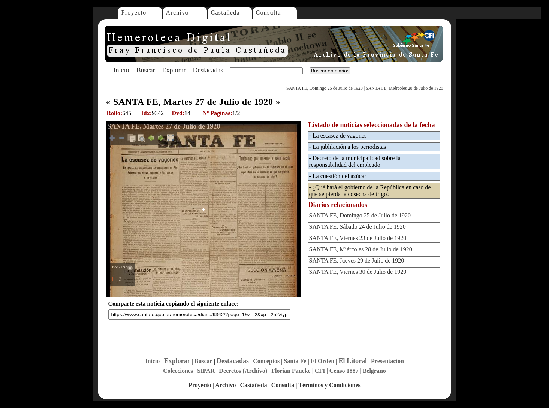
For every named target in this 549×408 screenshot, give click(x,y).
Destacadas (208, 70)
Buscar (145, 70)
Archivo (177, 12)
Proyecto (134, 12)
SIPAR (206, 371)
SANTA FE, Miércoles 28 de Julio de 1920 (404, 88)
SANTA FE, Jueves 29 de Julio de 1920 (356, 260)
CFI (320, 371)
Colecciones (178, 371)
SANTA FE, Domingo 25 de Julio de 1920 (324, 88)
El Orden (323, 361)
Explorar (173, 70)
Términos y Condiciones (329, 385)
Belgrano (374, 371)
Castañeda (225, 12)
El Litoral (352, 360)
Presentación (387, 361)
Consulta (268, 12)
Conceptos (266, 361)
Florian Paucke (290, 371)
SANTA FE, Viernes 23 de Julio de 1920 (358, 238)
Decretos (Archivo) (243, 371)
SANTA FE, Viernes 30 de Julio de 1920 (358, 271)
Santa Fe (295, 361)
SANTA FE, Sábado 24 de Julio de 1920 (357, 227)
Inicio (121, 70)
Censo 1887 (344, 371)
